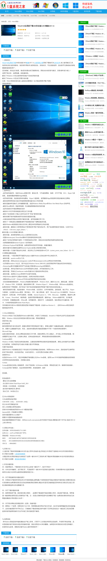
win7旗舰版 (92, 186)
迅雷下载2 (21, 50)
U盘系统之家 (45, 38)
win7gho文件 (85, 197)
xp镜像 (96, 204)
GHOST (89, 174)
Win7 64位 (99, 192)
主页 (9, 21)
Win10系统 (18, 11)
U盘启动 (75, 11)
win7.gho (99, 184)
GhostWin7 (89, 190)
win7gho (93, 178)
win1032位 (91, 195)
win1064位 (94, 197)
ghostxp (94, 192)
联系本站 (68, 560)
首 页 (7, 11)
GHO (82, 174)
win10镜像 (99, 186)
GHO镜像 (93, 200)
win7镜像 (95, 182)
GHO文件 (97, 176)
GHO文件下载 (84, 186)
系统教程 (61, 560)
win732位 (84, 195)
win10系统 (52, 15)
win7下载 (16, 15)
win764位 (90, 188)
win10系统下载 (43, 15)
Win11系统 (29, 11)
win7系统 (8, 15)
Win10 (88, 178)
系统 (98, 174)
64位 (81, 204)
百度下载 (31, 50)
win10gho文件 (85, 193)
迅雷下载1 (9, 50)
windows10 (83, 182)
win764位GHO (99, 202)
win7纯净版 (97, 188)
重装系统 (94, 206)
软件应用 (87, 11)
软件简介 (6, 56)
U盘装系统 (84, 200)
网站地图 (39, 560)
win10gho (82, 178)
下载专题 (99, 11)
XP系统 (52, 11)
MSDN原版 (64, 11)
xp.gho (82, 188)
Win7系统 (41, 11)
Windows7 (95, 180)
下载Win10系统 (47, 560)
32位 (81, 202)
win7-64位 (84, 206)
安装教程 (55, 560)
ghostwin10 (89, 202)
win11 (89, 182)
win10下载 (34, 15)
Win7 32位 (83, 190)
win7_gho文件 (100, 200)
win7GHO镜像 (89, 204)
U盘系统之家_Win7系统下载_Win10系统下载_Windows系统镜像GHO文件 (13, 4)
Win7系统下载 (25, 15)
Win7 (94, 174)
